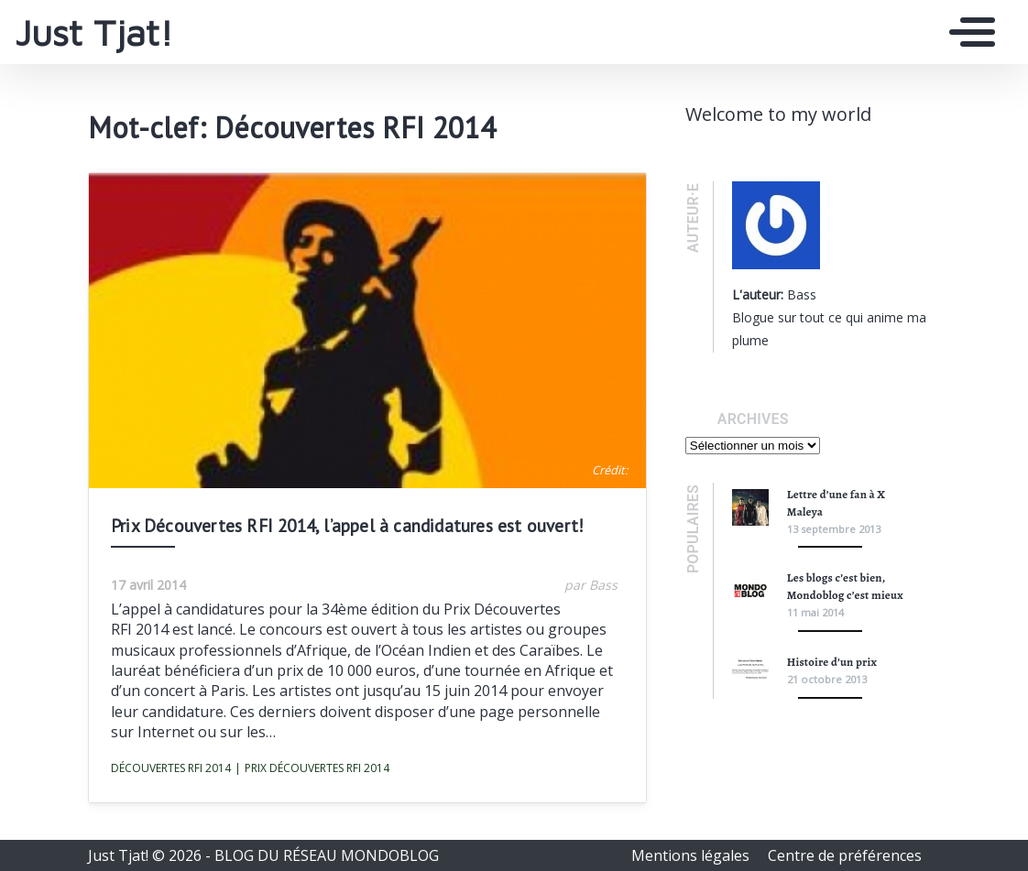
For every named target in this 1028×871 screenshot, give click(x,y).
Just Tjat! (94, 32)
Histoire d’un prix (832, 662)
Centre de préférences (845, 855)
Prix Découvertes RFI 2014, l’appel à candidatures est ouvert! (347, 525)
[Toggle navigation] (967, 32)
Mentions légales (692, 855)
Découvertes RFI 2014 (171, 768)
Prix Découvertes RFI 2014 (312, 768)
